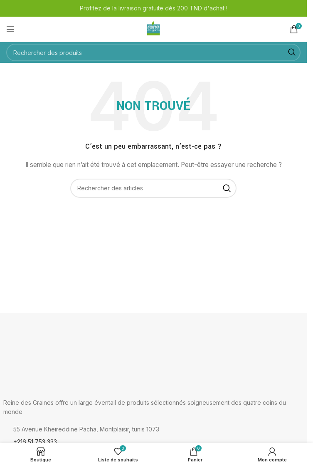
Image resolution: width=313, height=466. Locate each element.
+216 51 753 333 (35, 441)
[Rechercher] (153, 52)
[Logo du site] (153, 28)
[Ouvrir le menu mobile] (10, 29)
